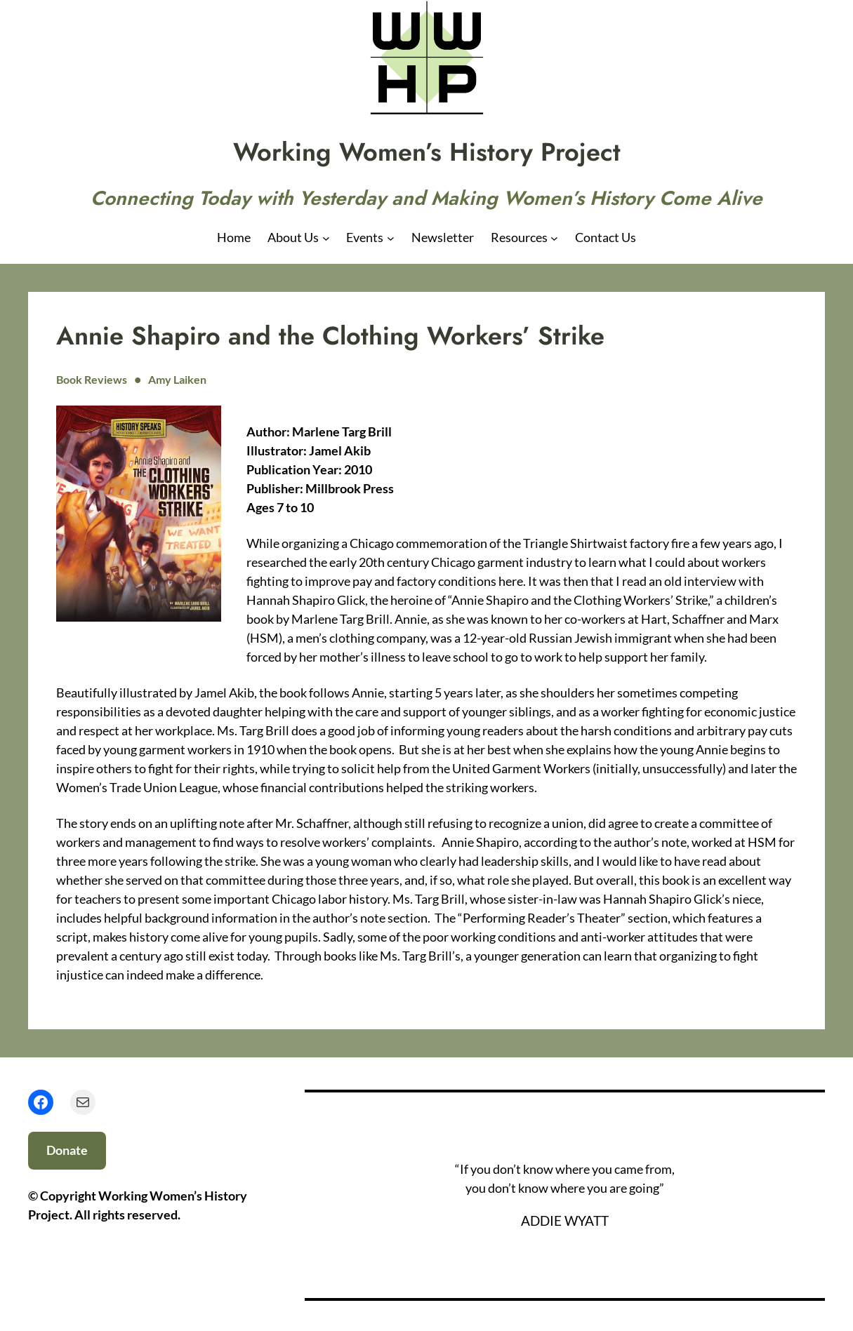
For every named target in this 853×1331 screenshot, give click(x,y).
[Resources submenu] (554, 237)
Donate (67, 1150)
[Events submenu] (391, 237)
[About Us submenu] (326, 237)
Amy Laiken (177, 379)
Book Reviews (91, 379)
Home (234, 237)
